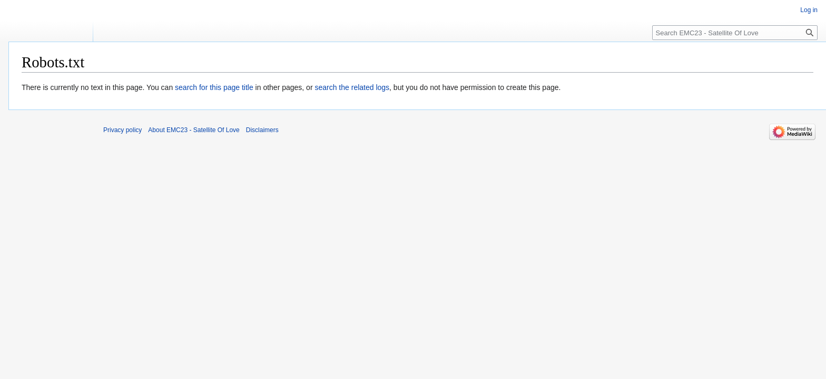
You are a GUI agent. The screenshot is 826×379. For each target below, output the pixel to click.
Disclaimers (262, 130)
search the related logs (351, 87)
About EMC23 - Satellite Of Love (193, 130)
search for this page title (214, 87)
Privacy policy (122, 130)
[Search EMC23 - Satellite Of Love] (735, 32)
